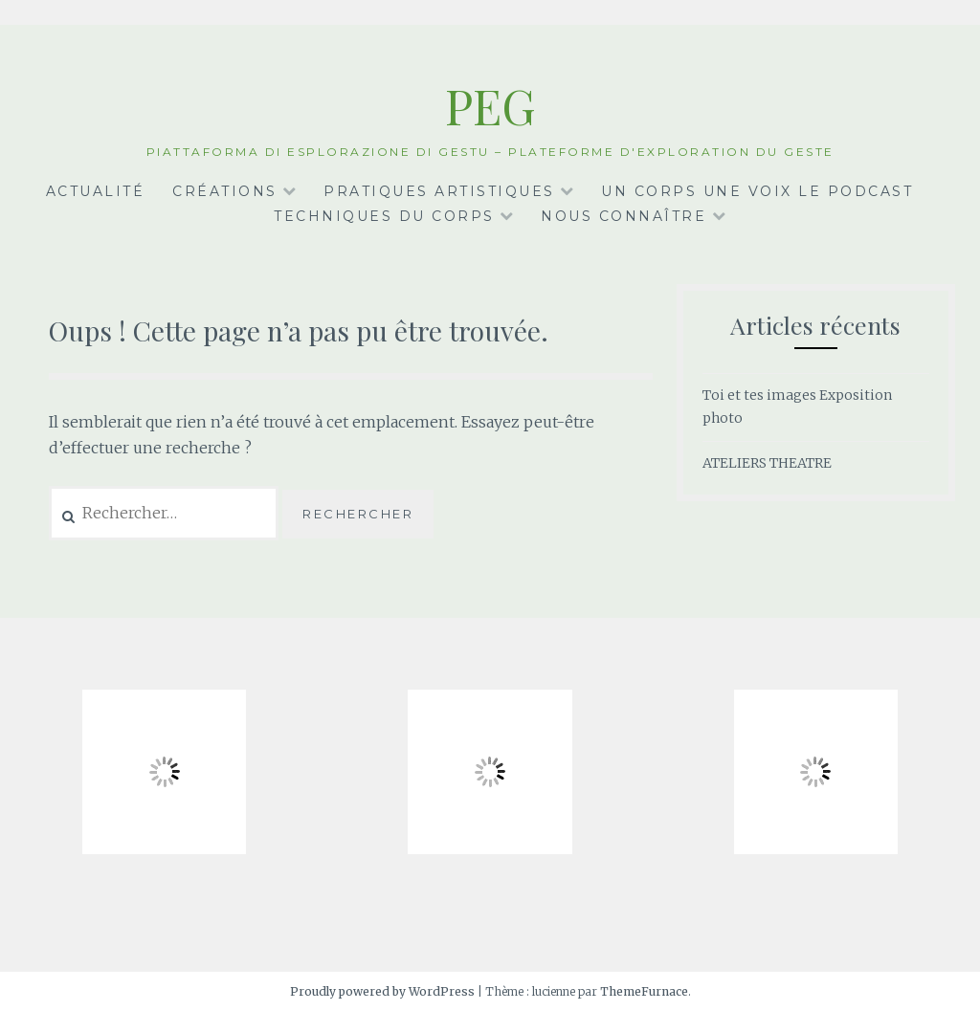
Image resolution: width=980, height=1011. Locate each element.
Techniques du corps (384, 216)
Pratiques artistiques (439, 191)
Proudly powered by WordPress (382, 991)
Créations (225, 191)
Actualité (95, 191)
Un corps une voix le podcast (757, 191)
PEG (490, 106)
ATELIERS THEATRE (767, 463)
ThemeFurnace (644, 991)
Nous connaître (623, 216)
